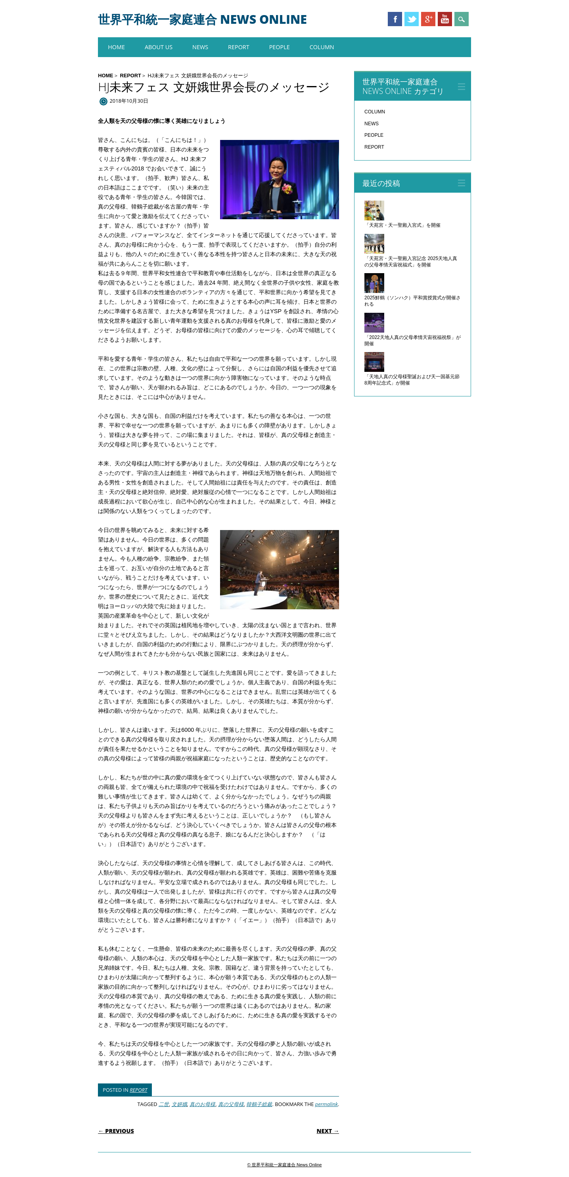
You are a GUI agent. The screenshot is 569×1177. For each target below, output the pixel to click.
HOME (116, 47)
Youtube (445, 19)
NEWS (200, 47)
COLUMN (322, 47)
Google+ (428, 19)
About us (158, 47)
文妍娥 (179, 1104)
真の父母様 (231, 1104)
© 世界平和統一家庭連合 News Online (284, 1164)
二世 (164, 1104)
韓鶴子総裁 (259, 1104)
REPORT (238, 47)
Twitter (411, 19)
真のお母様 (202, 1104)
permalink (326, 1104)
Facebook (395, 19)
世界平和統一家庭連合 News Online (202, 19)
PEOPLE (279, 47)
